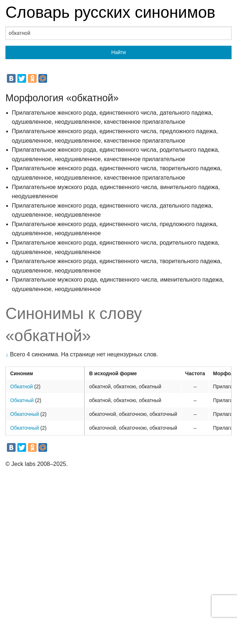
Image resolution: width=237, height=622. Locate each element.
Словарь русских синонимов (110, 12)
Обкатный (22, 400)
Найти (118, 52)
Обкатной (21, 386)
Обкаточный (24, 414)
